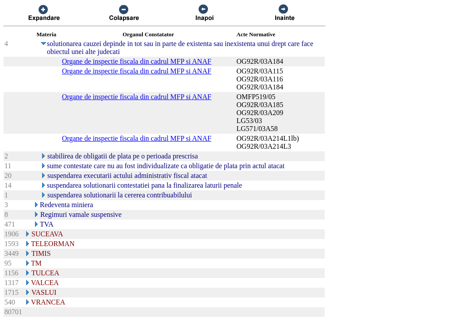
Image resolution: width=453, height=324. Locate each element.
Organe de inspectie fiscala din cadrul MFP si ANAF (136, 61)
